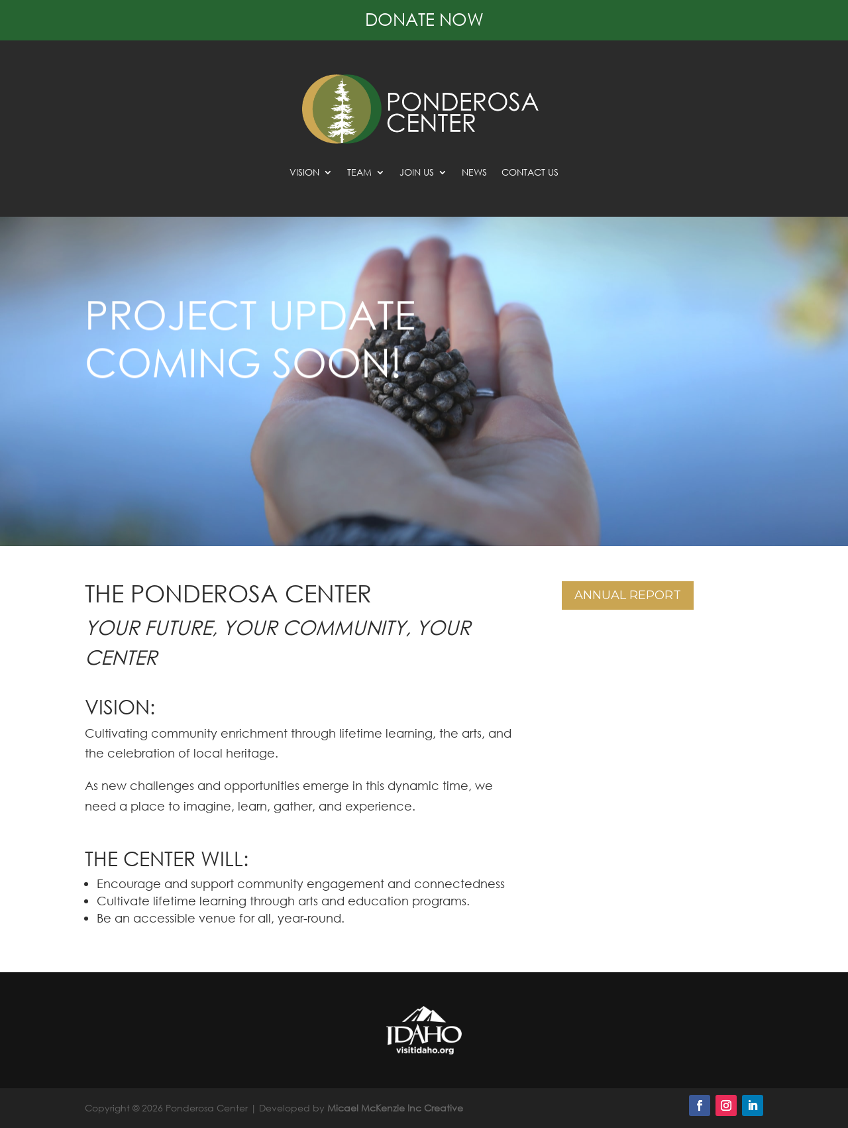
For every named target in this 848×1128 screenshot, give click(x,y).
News (474, 173)
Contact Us (530, 173)
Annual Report (627, 595)
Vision (304, 173)
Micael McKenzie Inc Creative (395, 1107)
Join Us (416, 173)
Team (359, 173)
